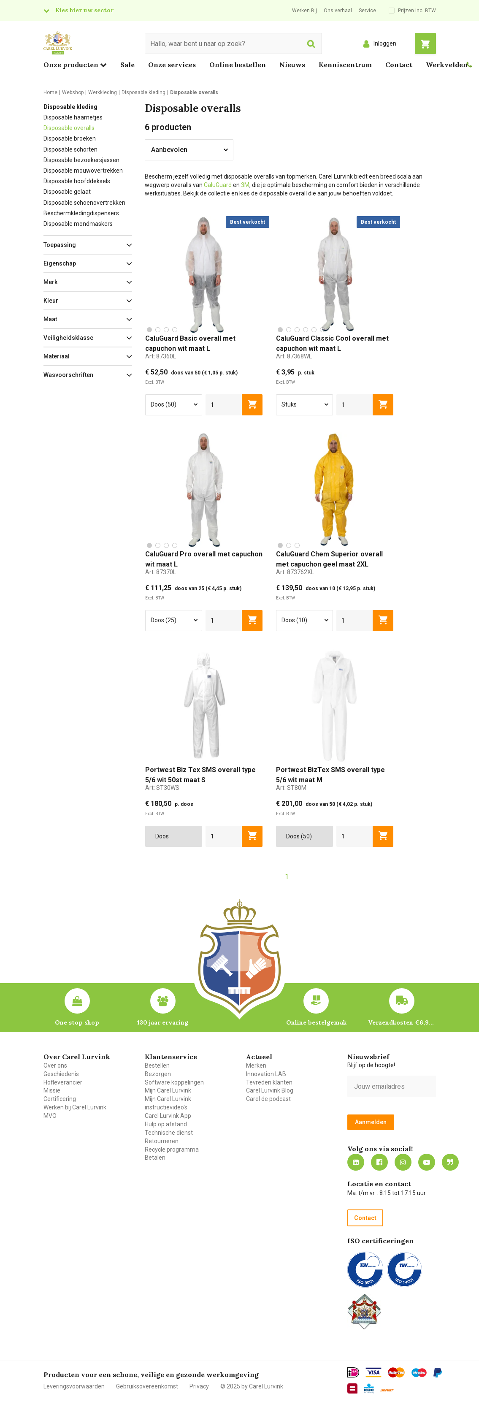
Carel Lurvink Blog (269, 1090)
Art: (160, 356)
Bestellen (157, 1065)
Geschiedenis (61, 1074)
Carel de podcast (268, 1098)
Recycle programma (172, 1149)
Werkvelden (447, 64)
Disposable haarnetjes (73, 117)
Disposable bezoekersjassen (81, 160)
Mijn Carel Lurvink (168, 1090)
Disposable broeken (69, 138)
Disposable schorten (70, 149)
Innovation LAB (266, 1074)
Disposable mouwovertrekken (83, 170)
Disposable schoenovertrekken (84, 202)
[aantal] (224, 404)
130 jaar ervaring (162, 1022)
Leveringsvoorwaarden (74, 1386)
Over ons (55, 1065)
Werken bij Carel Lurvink (74, 1107)
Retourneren (162, 1141)
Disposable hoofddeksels (76, 181)
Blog (450, 1162)
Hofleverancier (62, 1082)
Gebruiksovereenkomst (147, 1386)
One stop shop (77, 1022)
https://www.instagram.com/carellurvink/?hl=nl (403, 1162)
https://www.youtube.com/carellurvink (426, 1162)
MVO (50, 1115)
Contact (398, 64)
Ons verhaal (338, 11)
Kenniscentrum (345, 64)
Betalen (155, 1157)
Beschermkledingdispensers (81, 213)
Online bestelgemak (316, 1022)
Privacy (199, 1386)
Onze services (172, 64)
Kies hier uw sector (84, 10)
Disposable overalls (69, 128)
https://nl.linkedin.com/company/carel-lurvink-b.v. (355, 1162)
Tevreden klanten (269, 1082)
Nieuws (292, 64)
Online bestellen (237, 64)
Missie (51, 1090)
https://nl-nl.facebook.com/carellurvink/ (379, 1162)
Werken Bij (304, 11)
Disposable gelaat (67, 191)
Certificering (59, 1098)
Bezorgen (158, 1074)
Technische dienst (169, 1132)
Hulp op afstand (166, 1124)
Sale (127, 64)
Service (367, 11)
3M (245, 185)
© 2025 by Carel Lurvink (251, 1386)
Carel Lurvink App (168, 1115)
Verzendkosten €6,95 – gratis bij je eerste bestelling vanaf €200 (402, 1022)
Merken (256, 1065)
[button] (87, 245)
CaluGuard (218, 185)
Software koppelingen (174, 1082)
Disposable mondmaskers (78, 223)
